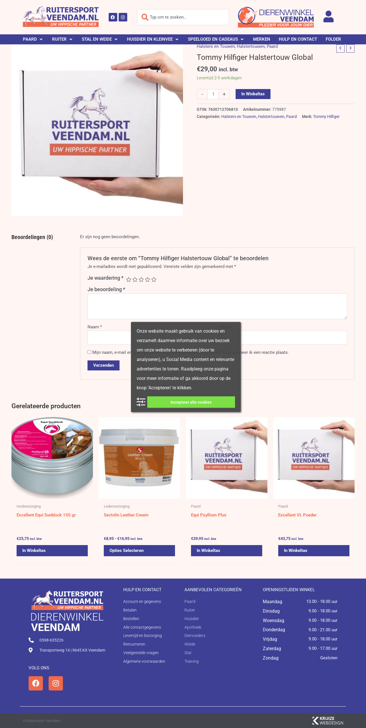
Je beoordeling (106, 289)
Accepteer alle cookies (191, 402)
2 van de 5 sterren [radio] (135, 279)
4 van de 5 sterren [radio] (147, 279)
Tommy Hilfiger (326, 116)
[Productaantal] (213, 94)
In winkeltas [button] (34, 550)
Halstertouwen (251, 46)
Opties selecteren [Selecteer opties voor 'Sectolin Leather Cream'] (127, 550)
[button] (33, 39)
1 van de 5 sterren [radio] (128, 279)
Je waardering (105, 278)
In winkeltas (253, 93)
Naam (94, 327)
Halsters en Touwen (216, 46)
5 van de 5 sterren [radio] (153, 279)
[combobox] (183, 17)
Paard (272, 46)
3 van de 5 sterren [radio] (141, 279)
